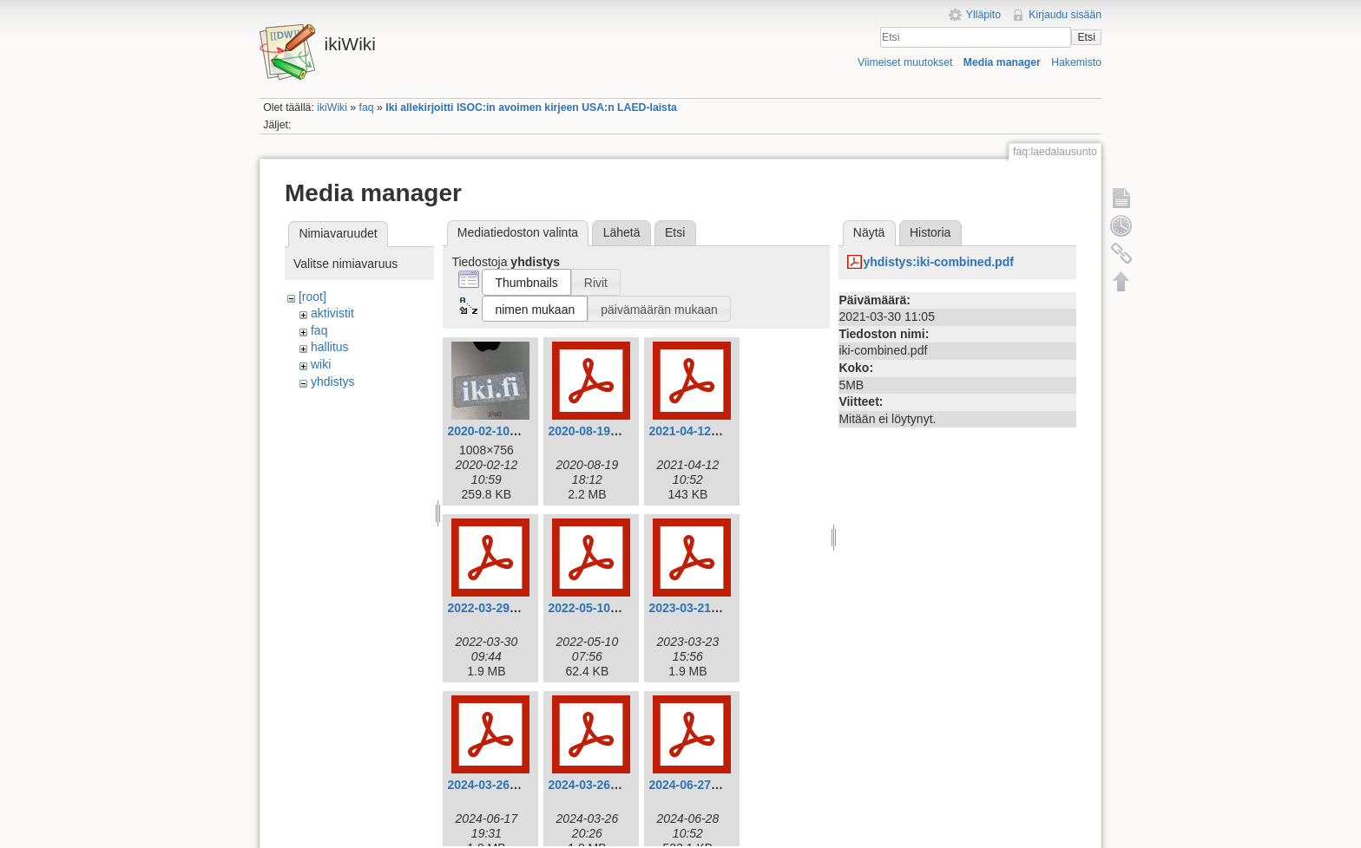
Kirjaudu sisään (1065, 15)
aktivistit (332, 313)
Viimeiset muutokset (905, 62)
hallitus (330, 347)
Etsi (1086, 37)
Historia (930, 232)
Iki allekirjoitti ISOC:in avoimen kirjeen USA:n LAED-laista (531, 107)
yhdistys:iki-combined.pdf (938, 262)
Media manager (1002, 62)
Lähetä (622, 232)
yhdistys (333, 381)
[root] (312, 296)
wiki (321, 364)
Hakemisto (1076, 62)
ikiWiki (332, 107)
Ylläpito (983, 15)
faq (366, 107)
